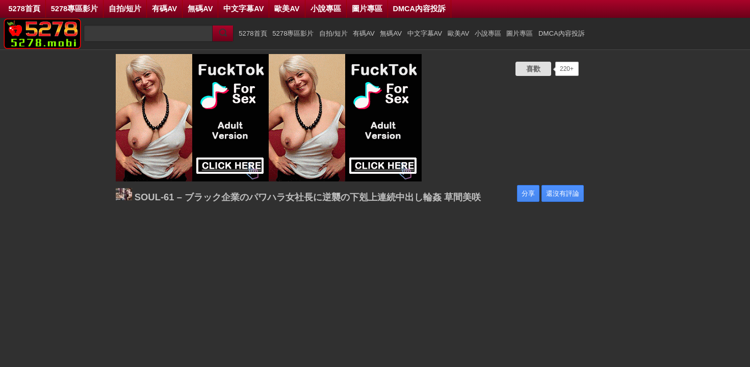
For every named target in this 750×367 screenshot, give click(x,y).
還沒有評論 (562, 193)
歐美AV (286, 9)
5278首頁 (24, 9)
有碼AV (164, 9)
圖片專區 (367, 9)
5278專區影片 (74, 9)
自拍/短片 (125, 9)
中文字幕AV (243, 9)
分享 (528, 193)
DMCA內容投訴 (419, 9)
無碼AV (200, 9)
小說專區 (326, 9)
